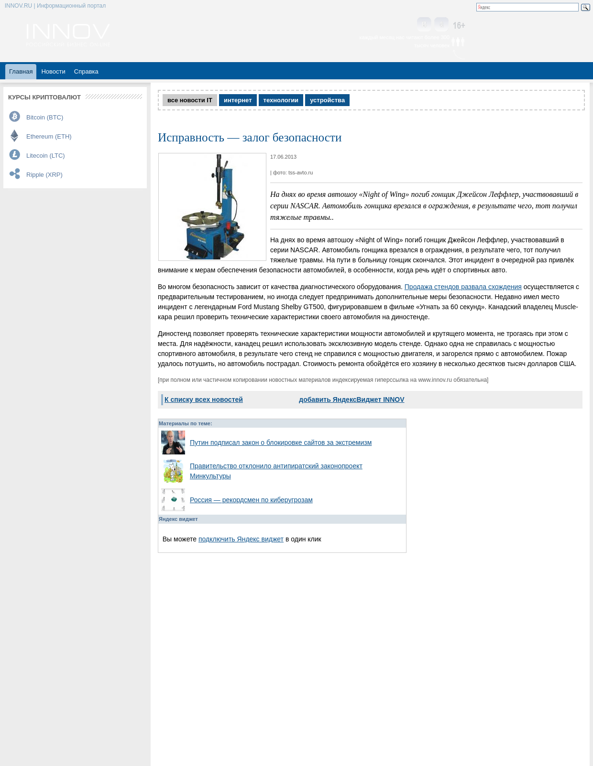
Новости (53, 71)
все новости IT (189, 100)
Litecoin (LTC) (45, 155)
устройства (327, 100)
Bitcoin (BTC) (44, 117)
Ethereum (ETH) (49, 136)
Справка (86, 71)
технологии (281, 100)
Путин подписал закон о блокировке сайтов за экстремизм (281, 442)
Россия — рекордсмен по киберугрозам (251, 500)
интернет (238, 100)
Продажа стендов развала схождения (463, 287)
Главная (21, 71)
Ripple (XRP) (44, 174)
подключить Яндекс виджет (241, 539)
